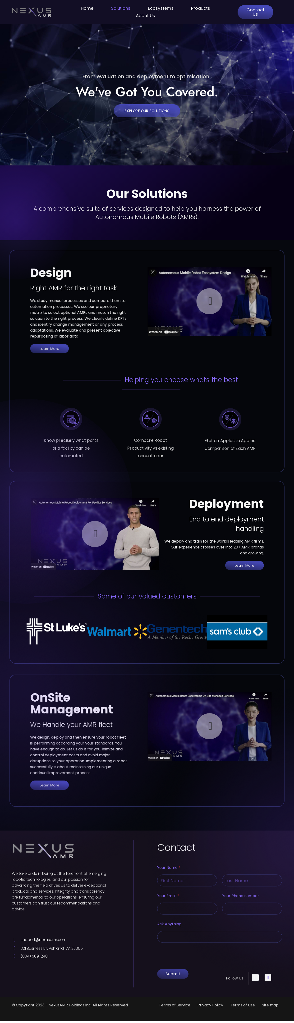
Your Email (168, 1017)
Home (87, 8)
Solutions (120, 8)
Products (200, 8)
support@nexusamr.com (43, 946)
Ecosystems (161, 8)
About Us (145, 15)
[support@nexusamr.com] (14, 946)
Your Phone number (240, 1017)
